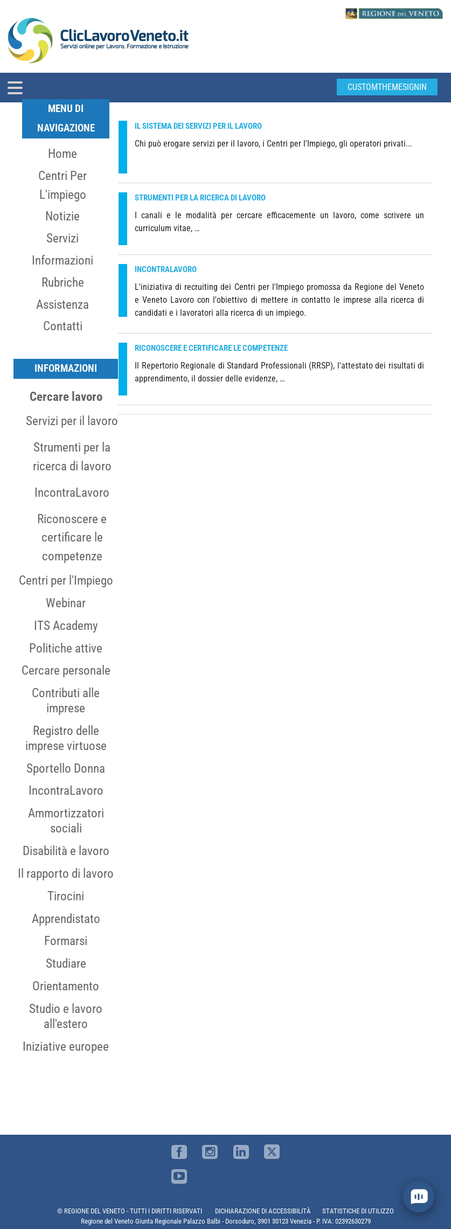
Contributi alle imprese (66, 700)
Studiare (66, 963)
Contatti (62, 326)
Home (62, 153)
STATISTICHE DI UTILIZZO (358, 1211)
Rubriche (62, 282)
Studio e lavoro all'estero (65, 1016)
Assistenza (62, 304)
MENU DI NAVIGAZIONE (66, 118)
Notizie (62, 216)
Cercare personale (66, 670)
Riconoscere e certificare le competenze (72, 537)
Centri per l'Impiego (66, 580)
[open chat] (419, 1197)
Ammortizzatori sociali (66, 821)
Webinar (66, 602)
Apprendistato (66, 918)
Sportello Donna (65, 768)
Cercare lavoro (66, 396)
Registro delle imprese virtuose (66, 738)
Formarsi (65, 940)
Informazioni (62, 260)
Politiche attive (65, 648)
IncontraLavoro (71, 492)
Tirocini (65, 896)
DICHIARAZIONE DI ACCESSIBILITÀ (263, 1211)
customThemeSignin (387, 87)
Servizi (62, 238)
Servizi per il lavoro (72, 420)
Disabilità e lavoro (66, 850)
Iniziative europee (66, 1046)
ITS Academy (66, 625)
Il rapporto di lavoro (66, 873)
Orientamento (65, 986)
